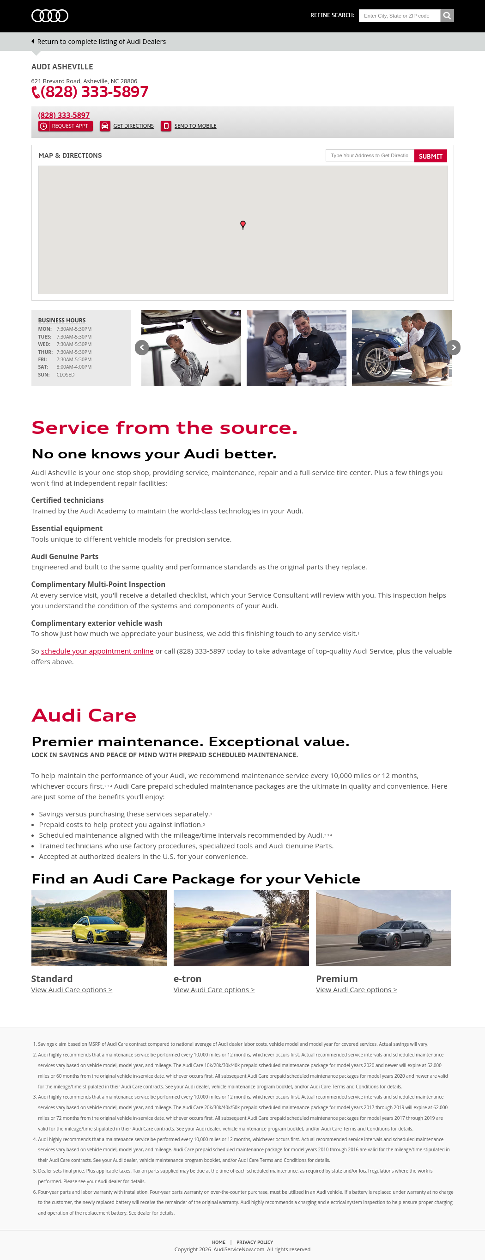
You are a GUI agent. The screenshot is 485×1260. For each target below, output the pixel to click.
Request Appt (70, 125)
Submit (431, 156)
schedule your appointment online (97, 650)
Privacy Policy (254, 1242)
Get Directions (134, 125)
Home (218, 1242)
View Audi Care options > (72, 989)
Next (454, 348)
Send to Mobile (196, 125)
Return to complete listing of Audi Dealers (101, 41)
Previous (142, 348)
